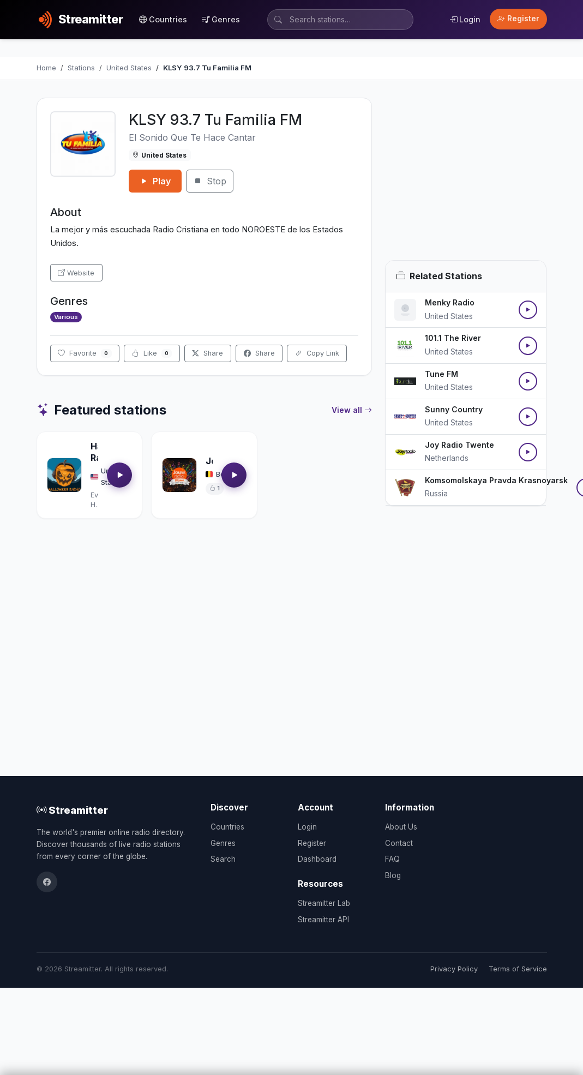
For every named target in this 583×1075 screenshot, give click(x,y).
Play (155, 181)
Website (76, 273)
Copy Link (317, 353)
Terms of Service (518, 969)
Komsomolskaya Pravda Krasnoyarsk (496, 480)
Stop (209, 181)
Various (66, 317)
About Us (401, 826)
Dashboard (317, 859)
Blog (393, 875)
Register (518, 18)
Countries (163, 19)
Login (464, 19)
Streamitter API (323, 919)
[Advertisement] (465, 179)
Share (207, 353)
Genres (221, 19)
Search (223, 859)
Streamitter (72, 810)
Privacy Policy (454, 969)
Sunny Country (454, 409)
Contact (399, 843)
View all (352, 410)
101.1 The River (453, 338)
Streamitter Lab (324, 903)
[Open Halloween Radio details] (64, 475)
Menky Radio (449, 302)
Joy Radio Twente (459, 444)
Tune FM (441, 374)
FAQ (392, 859)
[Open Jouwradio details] (179, 475)
